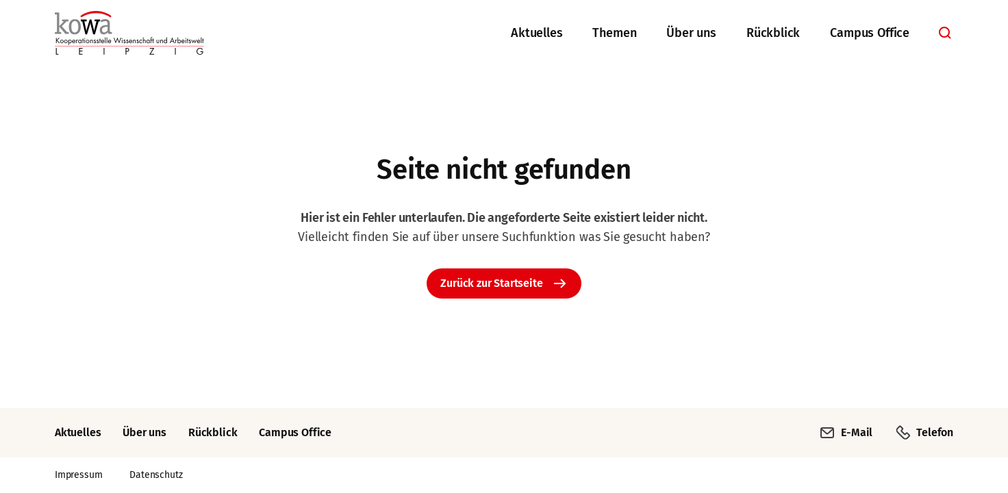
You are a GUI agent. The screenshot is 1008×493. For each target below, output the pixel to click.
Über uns (691, 32)
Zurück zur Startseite (491, 283)
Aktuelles (536, 32)
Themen (614, 32)
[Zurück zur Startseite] (129, 33)
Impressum (78, 475)
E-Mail (845, 433)
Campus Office (869, 32)
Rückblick (773, 32)
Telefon (923, 433)
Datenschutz (155, 475)
